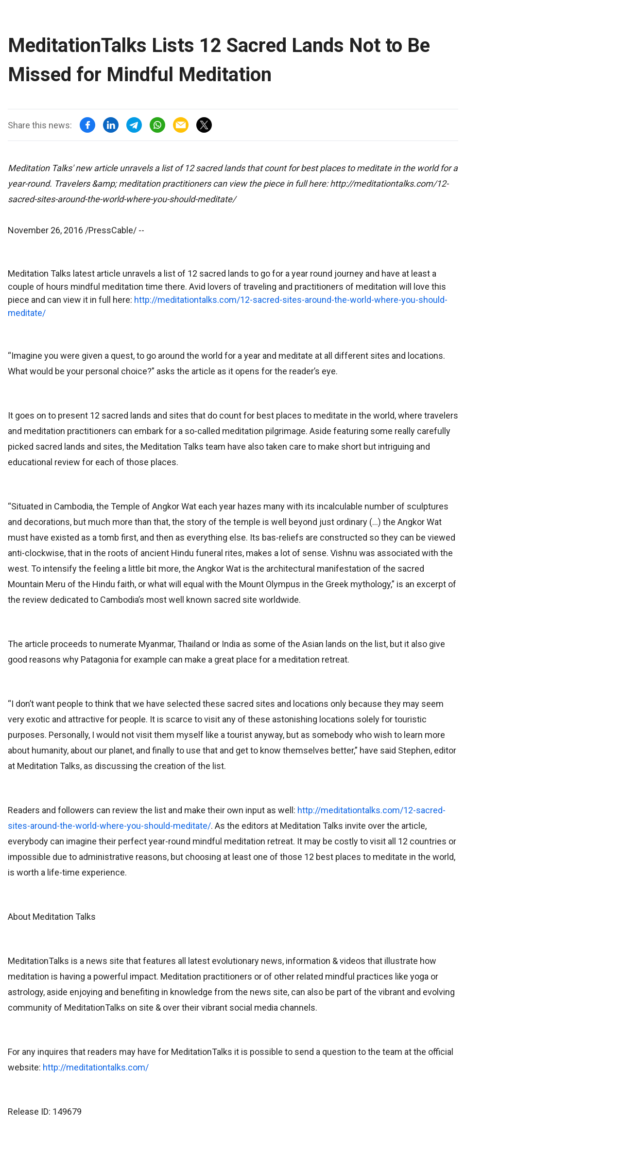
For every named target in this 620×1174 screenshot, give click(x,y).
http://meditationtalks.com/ (96, 1067)
